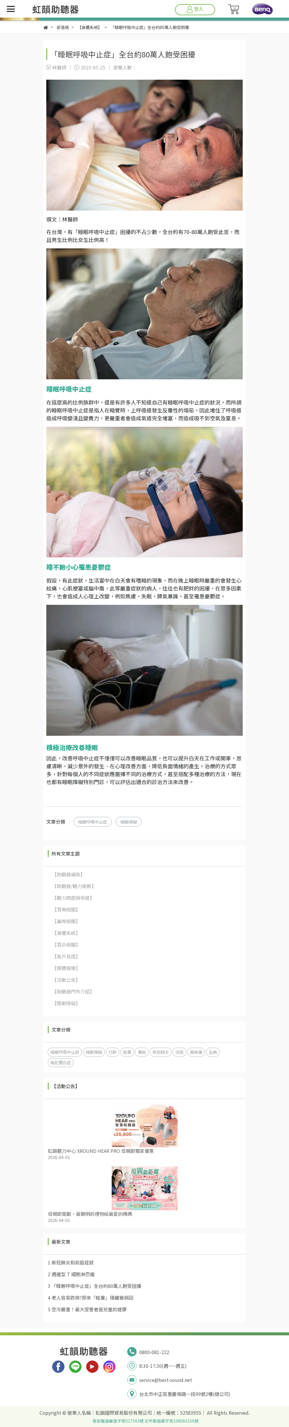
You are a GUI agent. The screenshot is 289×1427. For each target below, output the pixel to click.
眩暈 (127, 1052)
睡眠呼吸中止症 (92, 822)
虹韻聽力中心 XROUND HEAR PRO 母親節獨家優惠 (101, 1150)
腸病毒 (196, 1052)
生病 (213, 1052)
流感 (179, 1052)
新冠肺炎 (160, 1052)
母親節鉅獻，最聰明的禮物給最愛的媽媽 (90, 1213)
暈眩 (142, 1052)
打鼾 (112, 1052)
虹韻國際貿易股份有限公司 (124, 1412)
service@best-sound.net (165, 1379)
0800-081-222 (154, 1352)
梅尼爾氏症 (60, 1062)
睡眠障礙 (128, 822)
